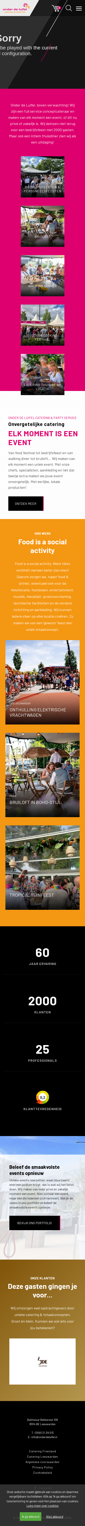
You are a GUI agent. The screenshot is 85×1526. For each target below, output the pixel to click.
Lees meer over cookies (42, 1505)
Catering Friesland (42, 1451)
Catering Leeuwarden (42, 1456)
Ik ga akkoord (30, 1516)
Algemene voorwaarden (42, 1462)
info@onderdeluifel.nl (44, 1437)
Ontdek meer (25, 503)
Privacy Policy (42, 1467)
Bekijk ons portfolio (34, 1223)
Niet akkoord (54, 1516)
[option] (42, 1361)
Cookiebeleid (42, 1472)
